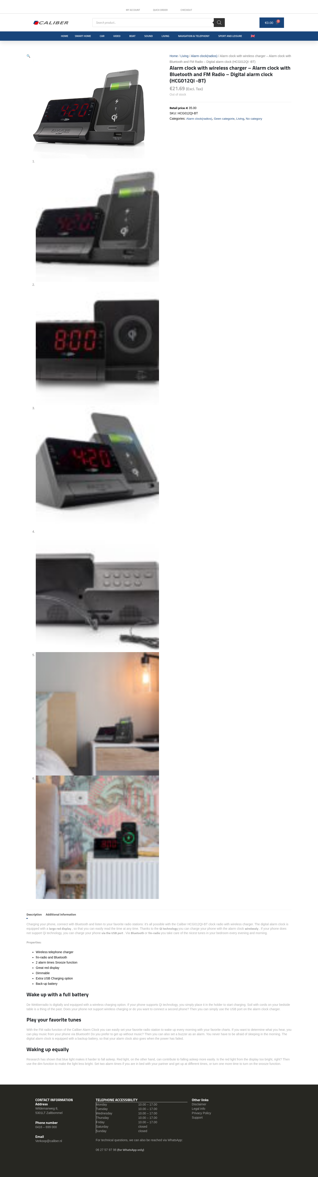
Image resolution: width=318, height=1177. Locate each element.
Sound (148, 36)
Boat (132, 36)
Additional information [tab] (61, 914)
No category (255, 118)
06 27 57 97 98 (106, 1150)
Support (197, 1117)
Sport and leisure (230, 36)
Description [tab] (34, 914)
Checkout (187, 10)
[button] (28, 56)
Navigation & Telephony (194, 36)
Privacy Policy (201, 1113)
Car (102, 36)
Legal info (198, 1108)
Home (64, 36)
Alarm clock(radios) (204, 56)
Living (165, 36)
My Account (132, 10)
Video (116, 36)
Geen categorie (224, 118)
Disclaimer (199, 1104)
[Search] (219, 22)
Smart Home (83, 36)
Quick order (160, 10)
